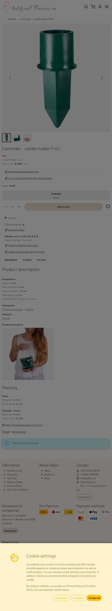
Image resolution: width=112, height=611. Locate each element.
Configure (78, 597)
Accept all (94, 597)
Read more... (61, 597)
